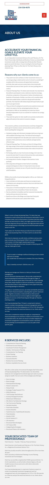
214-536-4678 (24, 7)
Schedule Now (24, 4)
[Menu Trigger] (44, 15)
